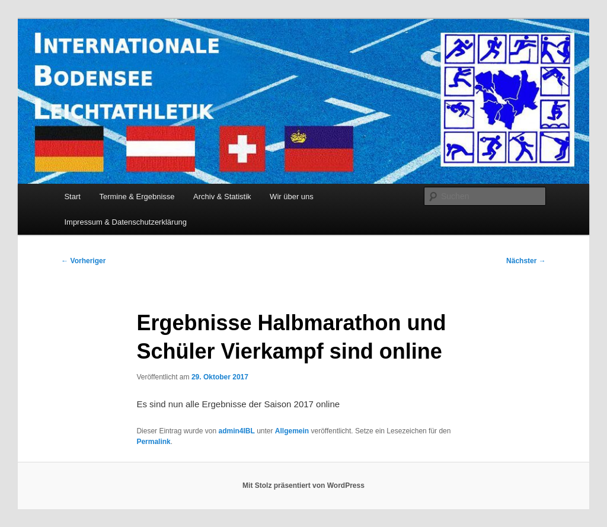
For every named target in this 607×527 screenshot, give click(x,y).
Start (72, 196)
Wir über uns (292, 196)
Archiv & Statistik (222, 196)
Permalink (153, 441)
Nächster (526, 261)
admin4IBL (236, 431)
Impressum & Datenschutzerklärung (125, 222)
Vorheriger (83, 261)
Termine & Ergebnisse (136, 196)
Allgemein (292, 431)
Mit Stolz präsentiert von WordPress (303, 485)
